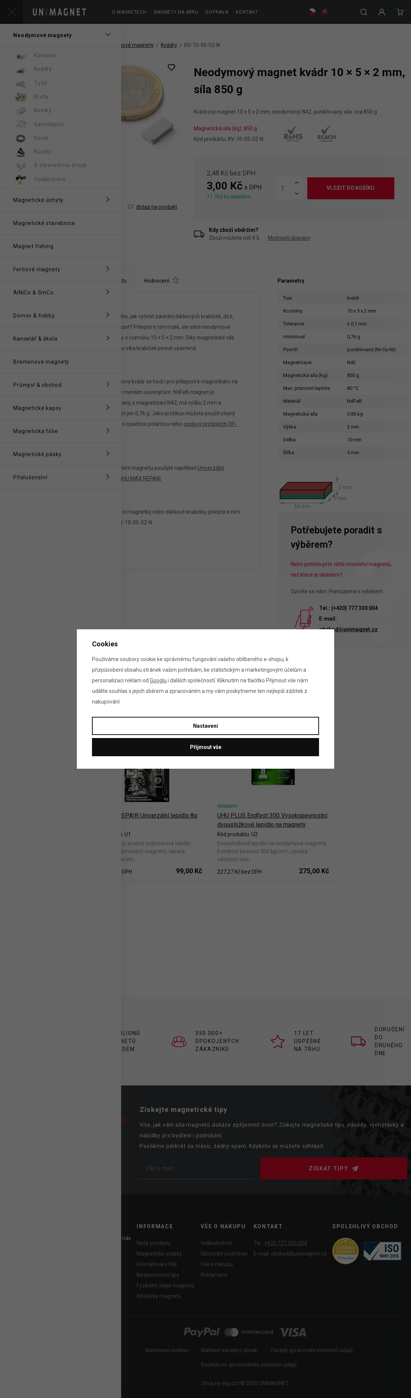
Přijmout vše (205, 747)
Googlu (158, 680)
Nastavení (205, 726)
